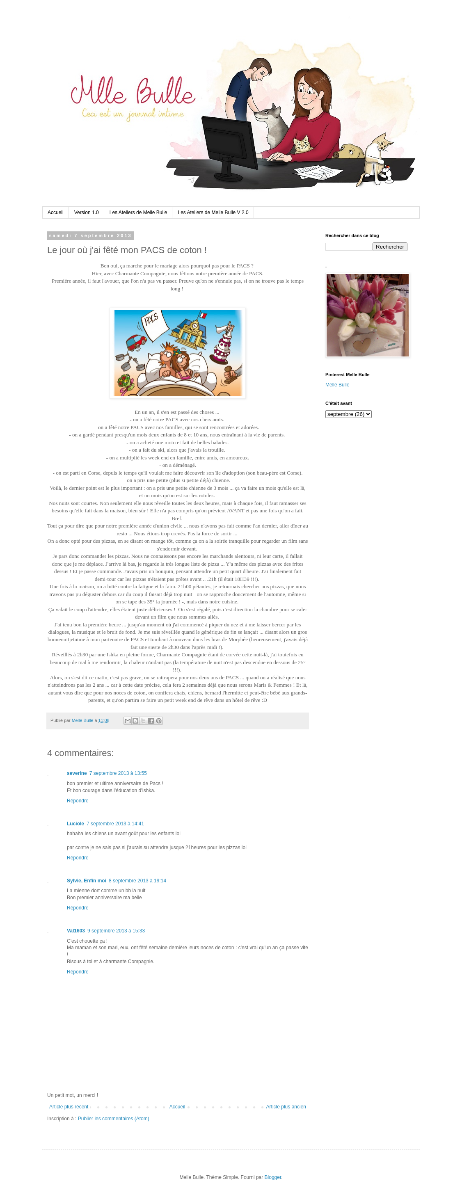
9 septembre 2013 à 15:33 (116, 931)
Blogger (273, 1177)
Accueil (56, 212)
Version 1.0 (86, 212)
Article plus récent (68, 1107)
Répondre (78, 801)
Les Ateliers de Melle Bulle (138, 212)
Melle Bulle (337, 385)
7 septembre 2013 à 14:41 (115, 824)
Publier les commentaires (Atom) (113, 1119)
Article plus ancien (286, 1107)
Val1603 (76, 931)
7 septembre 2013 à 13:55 (118, 773)
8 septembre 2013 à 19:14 (137, 881)
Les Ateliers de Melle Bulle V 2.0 (213, 212)
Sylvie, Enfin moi (86, 881)
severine (77, 773)
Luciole (75, 824)
